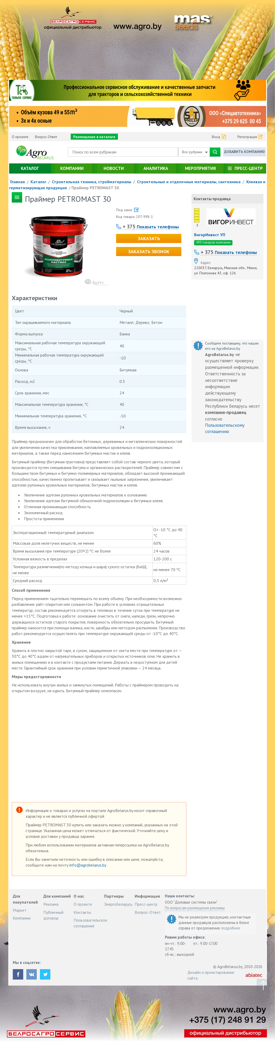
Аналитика (156, 168)
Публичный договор (53, 915)
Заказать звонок (148, 251)
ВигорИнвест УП (209, 234)
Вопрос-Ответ (46, 136)
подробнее (230, 928)
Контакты (82, 912)
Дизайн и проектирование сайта (210, 975)
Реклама (50, 904)
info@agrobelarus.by (88, 865)
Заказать (149, 238)
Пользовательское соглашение (90, 922)
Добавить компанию (244, 151)
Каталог (30, 168)
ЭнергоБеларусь (118, 904)
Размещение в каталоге (94, 136)
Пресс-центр (249, 168)
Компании (71, 168)
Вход (216, 136)
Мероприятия (200, 168)
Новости (114, 168)
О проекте (20, 136)
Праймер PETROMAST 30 (95, 187)
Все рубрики (195, 152)
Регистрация (247, 136)
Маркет (19, 910)
